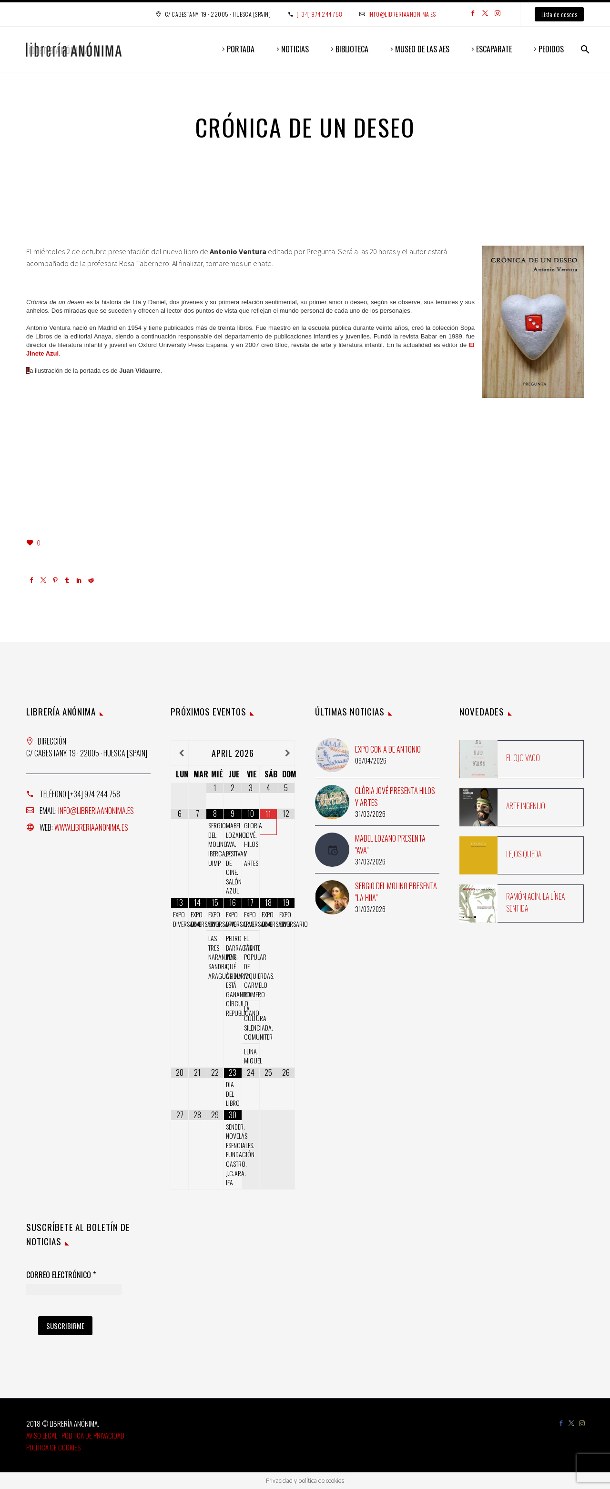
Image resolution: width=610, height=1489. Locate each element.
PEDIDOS (551, 49)
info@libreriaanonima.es (402, 14)
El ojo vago (523, 758)
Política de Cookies (53, 1447)
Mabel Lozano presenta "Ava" (390, 844)
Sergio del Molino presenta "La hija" (396, 891)
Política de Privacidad (92, 1435)
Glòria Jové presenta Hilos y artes (395, 796)
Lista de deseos (559, 14)
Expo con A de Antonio (388, 749)
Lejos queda (523, 854)
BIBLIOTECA (352, 49)
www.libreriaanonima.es (91, 827)
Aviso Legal (41, 1435)
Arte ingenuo (525, 806)
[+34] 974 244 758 (319, 14)
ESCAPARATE (494, 49)
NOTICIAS (295, 49)
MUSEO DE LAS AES (422, 49)
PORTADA (240, 49)
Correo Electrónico (61, 1275)
